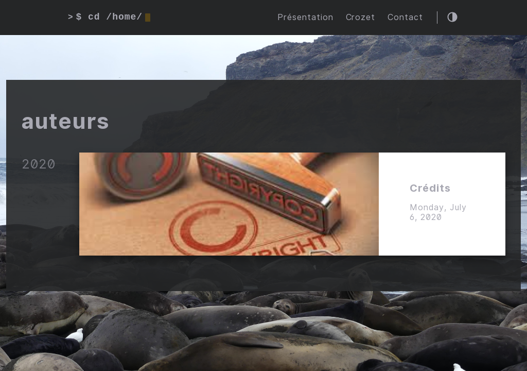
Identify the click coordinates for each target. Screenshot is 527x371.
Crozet (361, 17)
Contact (405, 17)
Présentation (305, 17)
